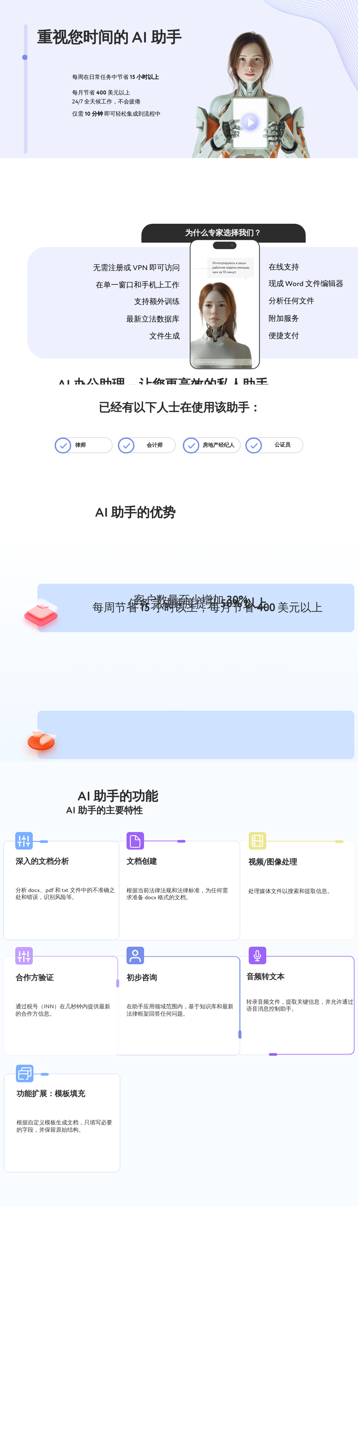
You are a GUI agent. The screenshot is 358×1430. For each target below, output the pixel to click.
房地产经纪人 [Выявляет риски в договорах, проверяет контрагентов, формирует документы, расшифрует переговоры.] (218, 445)
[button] (250, 122)
